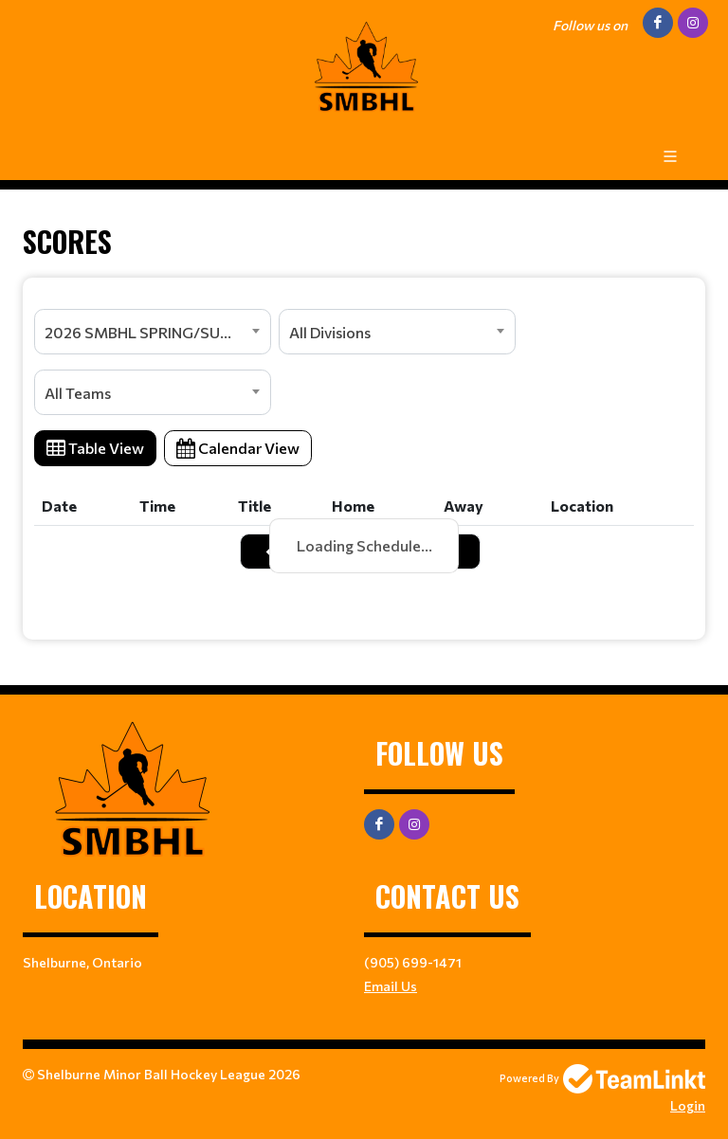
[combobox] (152, 331)
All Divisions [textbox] (330, 332)
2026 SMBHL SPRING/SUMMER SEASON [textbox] (157, 332)
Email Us (390, 986)
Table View (95, 448)
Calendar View (238, 448)
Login (687, 1105)
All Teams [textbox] (78, 393)
